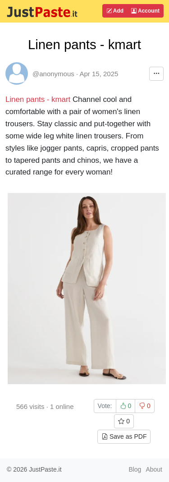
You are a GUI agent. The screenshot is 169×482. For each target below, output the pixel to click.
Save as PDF (123, 436)
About (154, 469)
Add (114, 10)
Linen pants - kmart (39, 99)
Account (145, 10)
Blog (134, 469)
